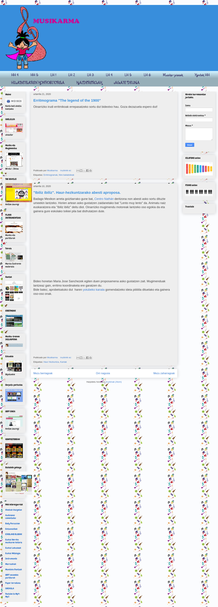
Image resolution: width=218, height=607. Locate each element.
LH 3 (90, 74)
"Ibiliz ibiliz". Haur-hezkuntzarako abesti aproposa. (77, 192)
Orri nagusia (103, 373)
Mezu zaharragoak (164, 373)
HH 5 (34, 74)
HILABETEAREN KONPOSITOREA (37, 82)
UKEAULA (9, 588)
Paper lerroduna (12, 582)
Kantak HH (202, 74)
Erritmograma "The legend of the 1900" (67, 100)
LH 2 (71, 74)
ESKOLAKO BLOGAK (13, 534)
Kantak (63, 362)
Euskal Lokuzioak (13, 547)
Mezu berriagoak (43, 373)
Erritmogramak (50, 175)
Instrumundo (11, 558)
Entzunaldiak (11, 528)
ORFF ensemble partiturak (11, 576)
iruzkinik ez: (66, 170)
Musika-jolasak (173, 74)
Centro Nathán (104, 199)
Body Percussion (12, 523)
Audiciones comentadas (10, 517)
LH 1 (53, 74)
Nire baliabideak (66, 175)
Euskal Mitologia (12, 553)
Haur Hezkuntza (51, 362)
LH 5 (128, 74)
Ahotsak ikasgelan (13, 509)
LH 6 (147, 74)
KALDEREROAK (89, 82)
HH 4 (14, 74)
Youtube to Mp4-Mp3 (12, 595)
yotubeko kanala (94, 289)
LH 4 (109, 74)
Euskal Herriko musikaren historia (13, 541)
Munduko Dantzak (13, 569)
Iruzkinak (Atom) (114, 382)
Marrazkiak (10, 564)
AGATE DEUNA (127, 82)
